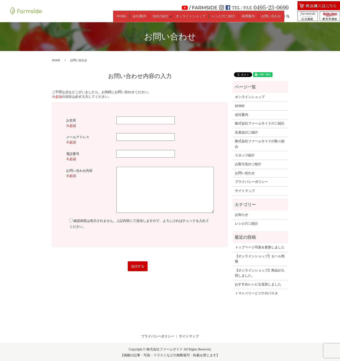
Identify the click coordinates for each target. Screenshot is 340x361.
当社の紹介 (162, 16)
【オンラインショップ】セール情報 (260, 258)
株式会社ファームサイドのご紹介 (260, 123)
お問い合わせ (272, 16)
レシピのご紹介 (226, 16)
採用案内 (249, 16)
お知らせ (241, 214)
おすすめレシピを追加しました (258, 284)
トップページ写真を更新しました (260, 247)
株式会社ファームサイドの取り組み (260, 143)
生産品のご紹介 (246, 132)
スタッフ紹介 (245, 155)
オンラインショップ (195, 16)
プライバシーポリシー (251, 181)
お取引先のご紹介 (248, 163)
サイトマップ (245, 190)
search (290, 16)
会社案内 (142, 16)
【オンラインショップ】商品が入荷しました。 (260, 272)
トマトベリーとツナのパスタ (256, 293)
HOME (125, 16)
